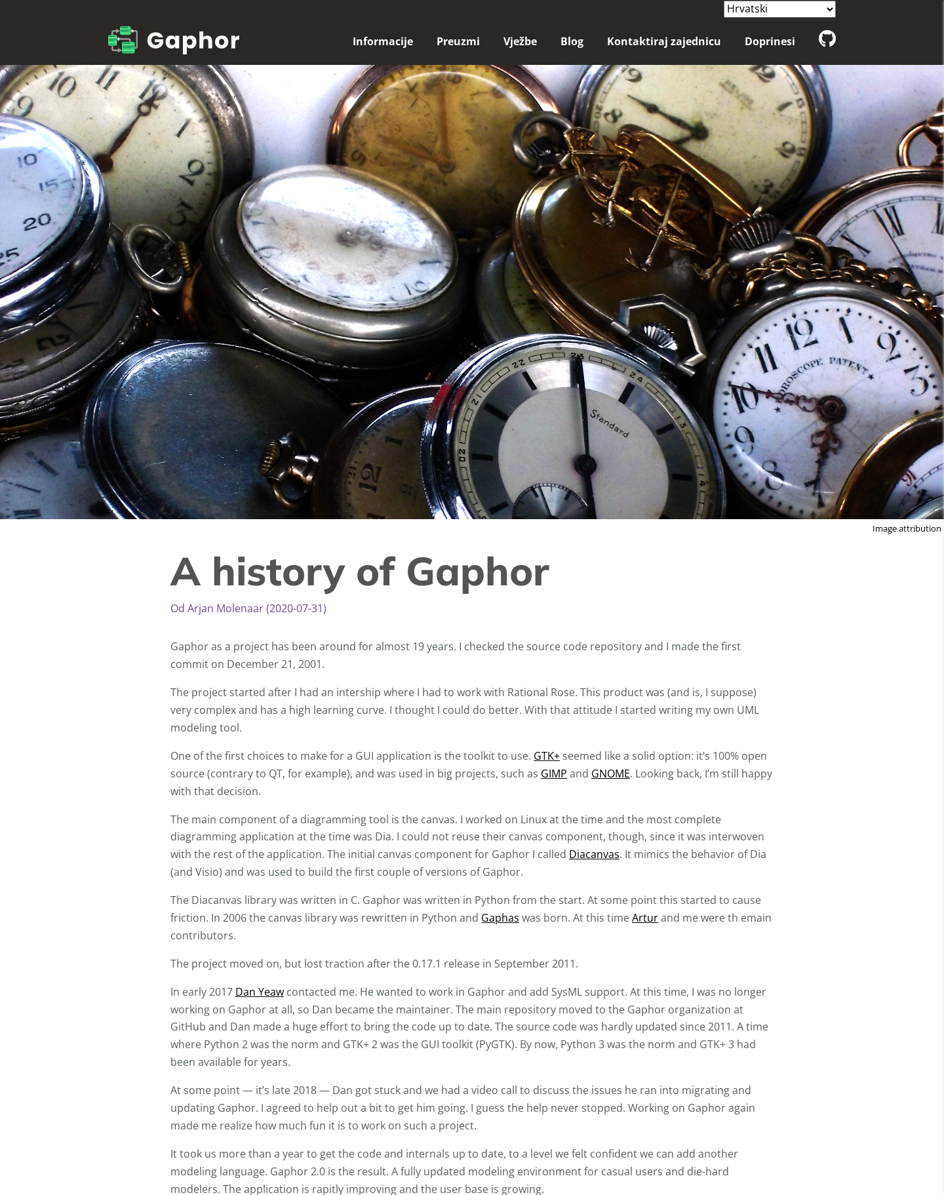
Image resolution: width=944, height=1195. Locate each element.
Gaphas (500, 918)
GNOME (610, 773)
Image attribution (907, 528)
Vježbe (520, 41)
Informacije (383, 41)
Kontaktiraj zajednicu (664, 41)
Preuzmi (458, 41)
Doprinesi (770, 41)
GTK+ (547, 756)
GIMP (554, 773)
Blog (571, 41)
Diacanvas (594, 854)
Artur (645, 918)
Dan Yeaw (259, 992)
